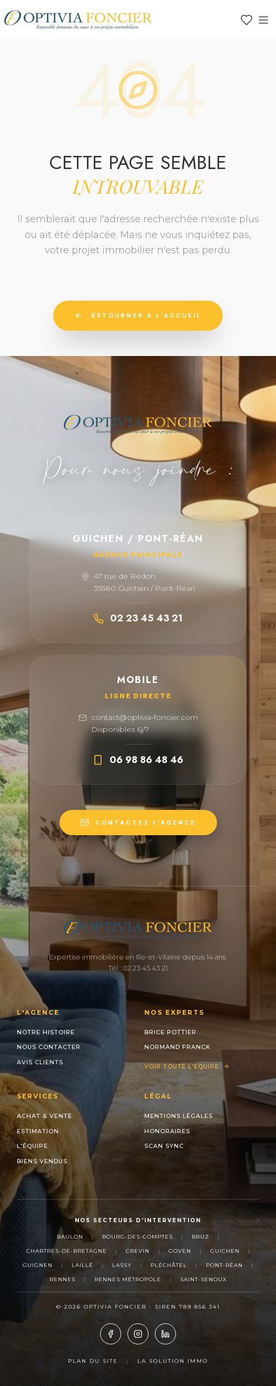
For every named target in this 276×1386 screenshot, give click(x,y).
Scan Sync (164, 1146)
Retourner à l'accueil (138, 315)
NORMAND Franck (177, 1047)
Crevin (138, 1251)
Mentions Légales (178, 1116)
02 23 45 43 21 (138, 618)
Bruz (200, 1236)
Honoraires (167, 1131)
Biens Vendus (42, 1161)
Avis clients (40, 1062)
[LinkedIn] (165, 1333)
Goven (180, 1251)
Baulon (70, 1236)
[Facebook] (110, 1333)
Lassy (122, 1265)
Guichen (225, 1251)
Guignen (38, 1265)
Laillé (82, 1265)
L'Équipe (32, 1146)
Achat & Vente (44, 1116)
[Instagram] (138, 1333)
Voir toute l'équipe (187, 1066)
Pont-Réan (224, 1265)
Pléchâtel (169, 1265)
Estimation (38, 1131)
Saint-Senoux (203, 1279)
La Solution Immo (172, 1361)
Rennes (62, 1279)
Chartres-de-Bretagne (66, 1251)
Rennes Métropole (127, 1279)
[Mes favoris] (246, 20)
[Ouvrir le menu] (263, 20)
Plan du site (93, 1361)
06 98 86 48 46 (138, 760)
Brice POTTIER (170, 1032)
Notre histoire (46, 1032)
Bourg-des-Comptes (137, 1236)
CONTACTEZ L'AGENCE (138, 822)
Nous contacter (49, 1047)
